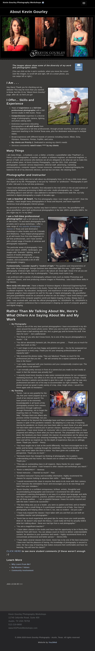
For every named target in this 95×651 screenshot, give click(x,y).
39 (82, 59)
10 (21, 59)
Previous (4, 37)
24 (50, 59)
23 (48, 59)
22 (46, 59)
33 (69, 59)
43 (90, 59)
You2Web (53, 642)
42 (88, 59)
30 (63, 59)
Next (90, 37)
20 (42, 59)
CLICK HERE (14, 551)
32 (67, 59)
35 (73, 59)
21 (44, 59)
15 (31, 59)
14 (29, 59)
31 (65, 59)
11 (23, 59)
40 (84, 59)
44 (92, 59)
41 (86, 59)
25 (52, 59)
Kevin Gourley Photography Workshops (23, 2)
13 (27, 59)
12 (25, 59)
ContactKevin (79, 67)
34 (71, 59)
